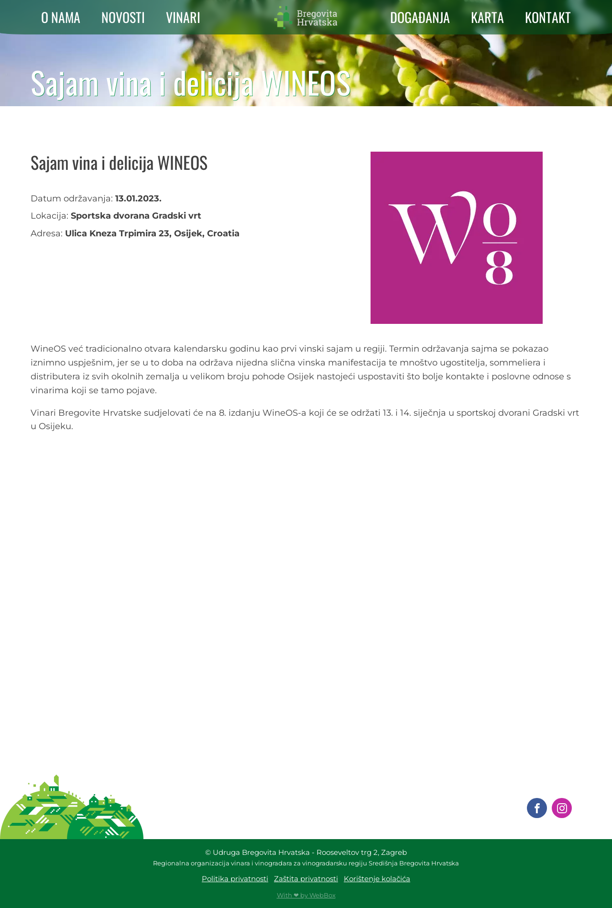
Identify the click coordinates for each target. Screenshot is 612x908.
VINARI (183, 17)
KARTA (487, 17)
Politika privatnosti (235, 878)
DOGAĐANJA (420, 17)
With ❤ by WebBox (306, 895)
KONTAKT (548, 17)
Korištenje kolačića (377, 878)
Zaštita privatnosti (306, 878)
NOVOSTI (123, 17)
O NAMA (60, 17)
